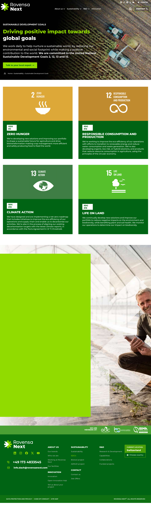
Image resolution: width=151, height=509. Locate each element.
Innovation (54, 472)
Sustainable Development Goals (24, 24)
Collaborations (105, 460)
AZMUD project (78, 464)
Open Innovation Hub (57, 480)
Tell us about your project (55, 486)
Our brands (53, 451)
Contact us (75, 474)
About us (53, 447)
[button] (130, 9)
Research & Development (110, 451)
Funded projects (106, 464)
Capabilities (104, 456)
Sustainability (19, 73)
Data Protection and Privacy (19, 499)
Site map (54, 499)
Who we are (53, 456)
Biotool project (77, 460)
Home (10, 73)
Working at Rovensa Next (57, 461)
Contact (76, 470)
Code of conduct (41, 499)
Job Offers (75, 479)
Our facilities (53, 466)
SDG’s (73, 456)
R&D (101, 447)
